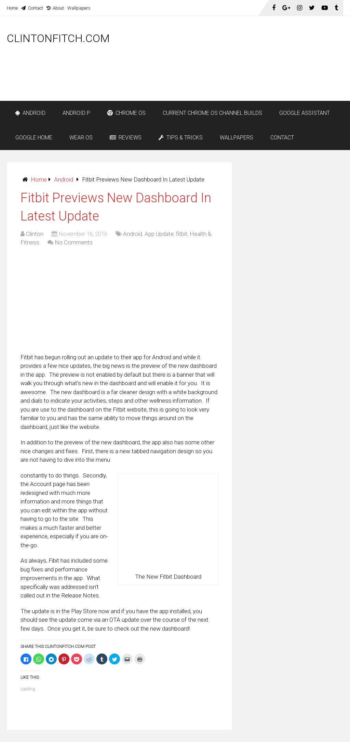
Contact (32, 8)
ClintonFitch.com (58, 38)
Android (30, 113)
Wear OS (81, 137)
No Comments (74, 242)
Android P (76, 113)
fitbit (181, 233)
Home (12, 8)
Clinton (34, 233)
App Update (159, 233)
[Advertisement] (218, 82)
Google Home (33, 137)
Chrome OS (126, 113)
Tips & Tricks (181, 137)
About (55, 8)
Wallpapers (79, 8)
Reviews (126, 137)
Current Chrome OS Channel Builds (212, 113)
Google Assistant (304, 113)
